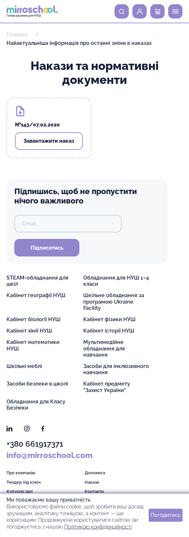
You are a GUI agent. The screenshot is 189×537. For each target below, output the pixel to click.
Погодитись (166, 515)
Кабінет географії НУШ (36, 295)
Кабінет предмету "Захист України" (106, 387)
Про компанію (21, 472)
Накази (92, 482)
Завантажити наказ (48, 141)
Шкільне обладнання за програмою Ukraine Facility (113, 301)
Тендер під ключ (24, 482)
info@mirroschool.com (49, 455)
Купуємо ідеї (20, 491)
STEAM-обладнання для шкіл (37, 281)
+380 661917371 (35, 444)
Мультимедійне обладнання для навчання (104, 348)
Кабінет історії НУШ (108, 331)
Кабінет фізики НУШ (109, 319)
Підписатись (47, 248)
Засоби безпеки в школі (37, 384)
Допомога (95, 472)
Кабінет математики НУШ (33, 345)
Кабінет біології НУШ (34, 319)
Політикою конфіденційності (98, 527)
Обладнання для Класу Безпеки (36, 405)
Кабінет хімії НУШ (29, 331)
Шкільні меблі (24, 366)
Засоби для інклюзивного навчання (116, 369)
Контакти (94, 491)
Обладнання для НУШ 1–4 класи (116, 281)
